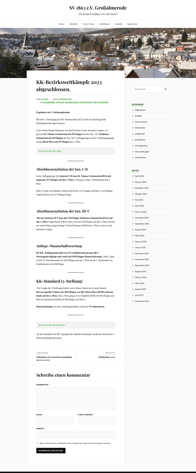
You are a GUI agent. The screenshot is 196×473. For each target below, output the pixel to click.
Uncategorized (101, 103)
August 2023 (140, 271)
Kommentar (43, 385)
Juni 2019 (139, 295)
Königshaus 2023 (107, 357)
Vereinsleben (140, 157)
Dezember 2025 (142, 188)
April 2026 (139, 176)
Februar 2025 (141, 212)
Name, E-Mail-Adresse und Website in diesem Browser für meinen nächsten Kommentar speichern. (75, 443)
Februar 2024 (141, 241)
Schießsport (105, 24)
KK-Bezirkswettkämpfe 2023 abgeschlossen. (72, 85)
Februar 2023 (141, 277)
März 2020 (139, 283)
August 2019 (140, 289)
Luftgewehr (140, 133)
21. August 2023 (64, 99)
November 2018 (142, 301)
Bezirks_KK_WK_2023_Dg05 (50, 151)
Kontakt (118, 24)
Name (39, 415)
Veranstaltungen (142, 151)
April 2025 (139, 206)
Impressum (132, 24)
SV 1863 (44, 99)
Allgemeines (49, 103)
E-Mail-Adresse (86, 415)
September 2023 (142, 265)
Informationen (141, 122)
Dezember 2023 (142, 253)
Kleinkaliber (71, 103)
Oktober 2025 (141, 194)
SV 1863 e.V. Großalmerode (98, 7)
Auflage (60, 103)
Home (61, 24)
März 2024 (139, 235)
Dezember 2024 (142, 217)
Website (40, 429)
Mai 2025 (139, 200)
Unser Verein (88, 24)
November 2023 (142, 259)
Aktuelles (73, 24)
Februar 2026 (141, 182)
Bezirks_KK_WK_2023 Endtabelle (52, 325)
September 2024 (142, 223)
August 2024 (140, 229)
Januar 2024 (140, 247)
